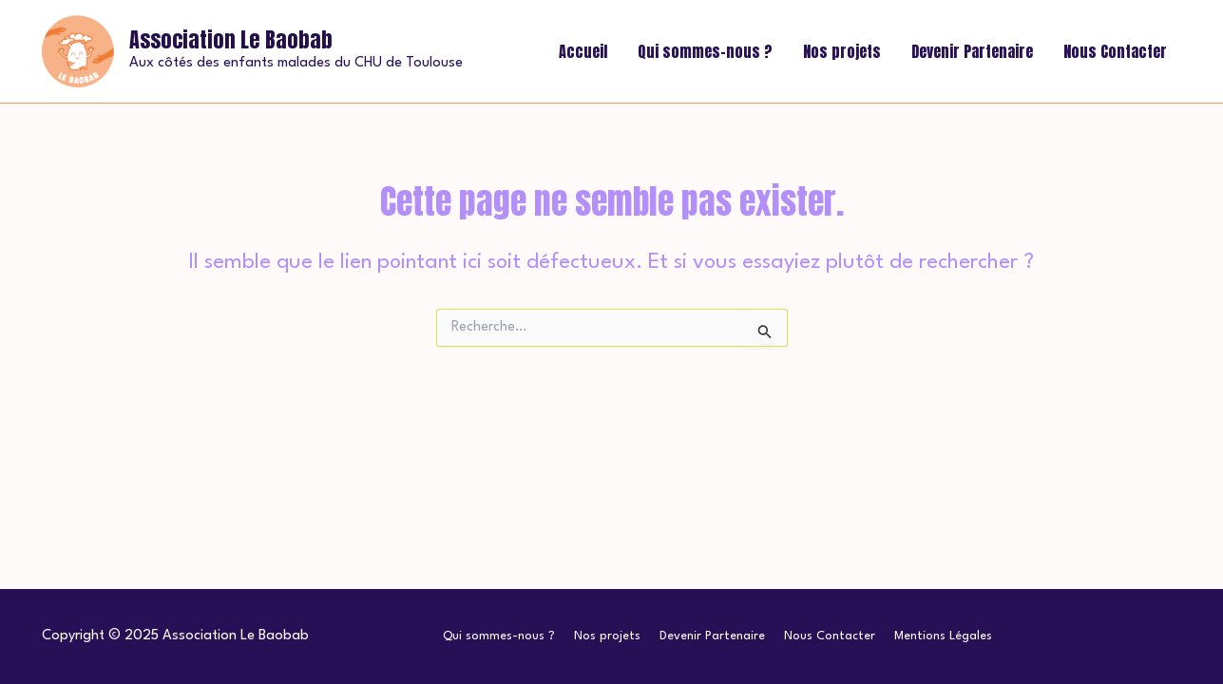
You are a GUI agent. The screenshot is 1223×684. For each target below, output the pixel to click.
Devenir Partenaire (972, 51)
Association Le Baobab (231, 39)
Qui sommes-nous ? (705, 51)
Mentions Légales (943, 636)
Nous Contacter (1115, 51)
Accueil (583, 51)
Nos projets (842, 51)
